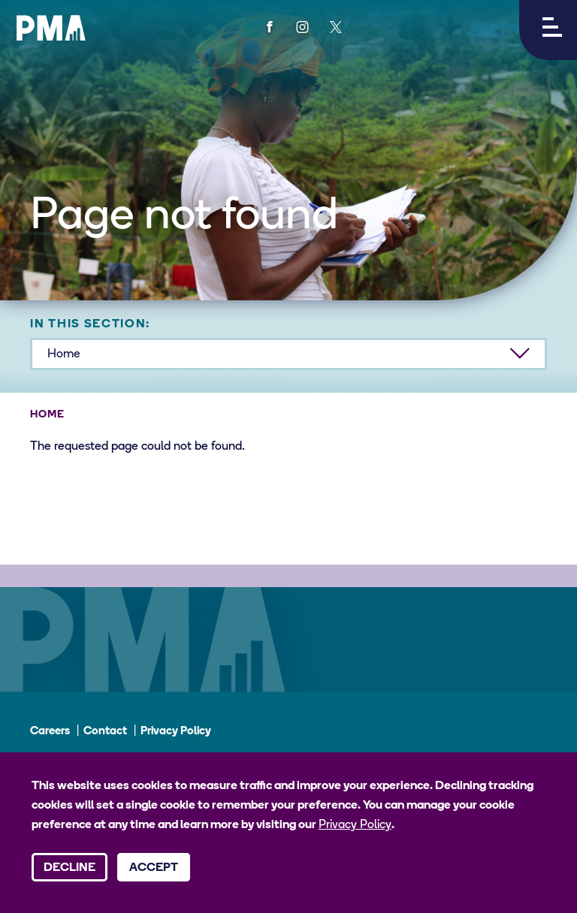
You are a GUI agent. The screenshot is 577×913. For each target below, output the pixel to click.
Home (47, 414)
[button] (548, 30)
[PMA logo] (51, 28)
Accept (153, 868)
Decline (69, 868)
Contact (105, 731)
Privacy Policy (175, 731)
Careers (50, 731)
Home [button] (63, 354)
